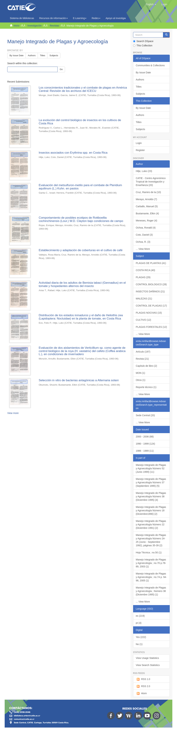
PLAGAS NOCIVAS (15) (149, 312)
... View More (143, 249)
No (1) (139, 644)
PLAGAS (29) (143, 277)
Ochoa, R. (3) (143, 241)
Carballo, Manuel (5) (147, 206)
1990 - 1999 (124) (145, 443)
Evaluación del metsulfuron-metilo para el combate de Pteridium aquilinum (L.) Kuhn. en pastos (80, 187)
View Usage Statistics (147, 658)
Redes (96, 18)
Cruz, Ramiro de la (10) (148, 192)
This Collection (142, 45)
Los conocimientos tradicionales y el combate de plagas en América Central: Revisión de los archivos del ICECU (83, 89)
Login (139, 143)
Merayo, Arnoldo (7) (146, 199)
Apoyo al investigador (118, 18)
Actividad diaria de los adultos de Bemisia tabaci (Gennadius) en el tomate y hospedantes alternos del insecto (82, 284)
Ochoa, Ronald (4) (146, 227)
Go (61, 69)
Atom (141, 693)
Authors (32, 55)
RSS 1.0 (143, 679)
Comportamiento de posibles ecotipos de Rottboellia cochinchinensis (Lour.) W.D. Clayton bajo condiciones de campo (81, 219)
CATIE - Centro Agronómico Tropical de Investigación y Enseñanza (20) (151, 181)
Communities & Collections (150, 65)
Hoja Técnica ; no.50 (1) (149, 552)
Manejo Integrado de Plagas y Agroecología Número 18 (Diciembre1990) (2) (151, 510)
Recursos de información (53, 18)
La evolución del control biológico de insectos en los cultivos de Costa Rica (80, 121)
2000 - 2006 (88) (145, 436)
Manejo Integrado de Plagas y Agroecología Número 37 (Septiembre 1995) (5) (151, 482)
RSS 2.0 (143, 686)
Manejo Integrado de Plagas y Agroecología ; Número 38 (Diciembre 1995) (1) (151, 591)
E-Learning (80, 18)
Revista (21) (142, 358)
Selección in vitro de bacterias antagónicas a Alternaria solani (79, 380)
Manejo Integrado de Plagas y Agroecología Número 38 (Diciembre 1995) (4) (151, 496)
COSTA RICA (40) (145, 270)
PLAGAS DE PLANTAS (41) (151, 263)
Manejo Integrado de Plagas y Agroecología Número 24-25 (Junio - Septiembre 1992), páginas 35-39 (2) (151, 540)
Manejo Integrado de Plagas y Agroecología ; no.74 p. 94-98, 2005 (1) (151, 577)
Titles (42, 55)
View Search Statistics (148, 665)
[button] (151, 4)
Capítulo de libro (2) (146, 365)
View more (13, 413)
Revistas (54, 25)
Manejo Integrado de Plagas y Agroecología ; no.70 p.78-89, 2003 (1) (151, 563)
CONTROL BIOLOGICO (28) (151, 284)
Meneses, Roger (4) (146, 220)
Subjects (53, 55)
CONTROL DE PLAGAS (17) (151, 305)
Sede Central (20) (145, 415)
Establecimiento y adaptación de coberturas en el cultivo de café (81, 250)
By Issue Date (17, 55)
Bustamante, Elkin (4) (147, 213)
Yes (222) (141, 637)
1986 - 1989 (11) (145, 450)
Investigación (34, 25)
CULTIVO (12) (143, 319)
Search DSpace (143, 41)
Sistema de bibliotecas (22, 18)
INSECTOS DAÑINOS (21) (150, 291)
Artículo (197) (143, 351)
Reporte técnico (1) (146, 387)
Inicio (16, 25)
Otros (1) (140, 380)
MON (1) (140, 373)
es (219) (140, 615)
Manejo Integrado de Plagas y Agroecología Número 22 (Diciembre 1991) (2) (151, 524)
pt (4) (139, 623)
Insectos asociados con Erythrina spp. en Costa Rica (73, 152)
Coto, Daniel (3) (144, 234)
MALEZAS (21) (144, 298)
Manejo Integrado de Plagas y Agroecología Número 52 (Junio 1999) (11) (151, 468)
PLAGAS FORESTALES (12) (151, 327)
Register (140, 150)
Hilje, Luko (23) (144, 171)
